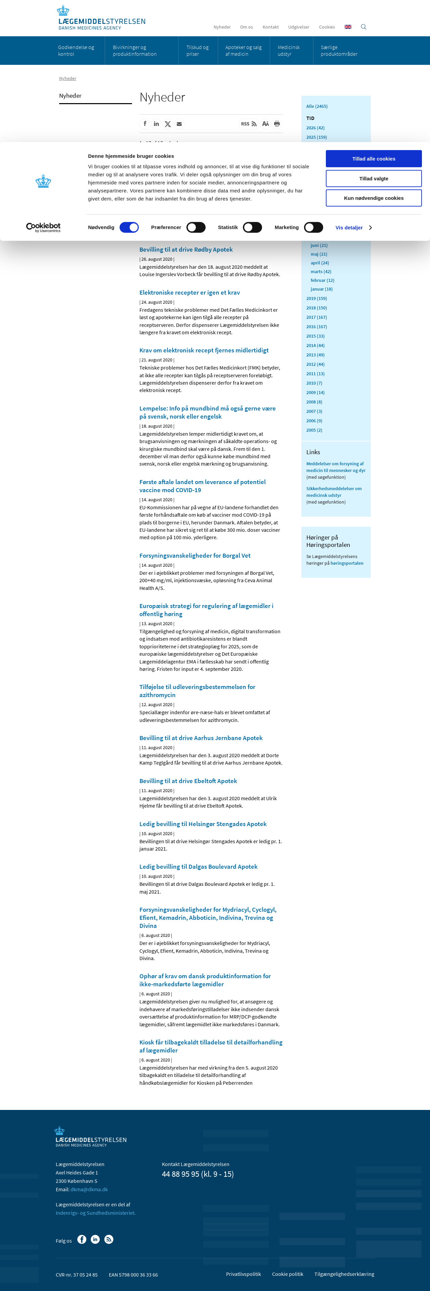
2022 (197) (316, 165)
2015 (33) (315, 336)
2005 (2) (314, 430)
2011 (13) (315, 374)
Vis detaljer (349, 85)
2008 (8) (314, 402)
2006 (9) (314, 421)
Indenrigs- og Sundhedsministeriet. (96, 1212)
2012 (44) (315, 364)
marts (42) (321, 271)
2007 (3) (314, 411)
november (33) (326, 202)
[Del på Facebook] (144, 124)
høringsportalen (347, 563)
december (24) (325, 193)
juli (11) (319, 236)
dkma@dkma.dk (89, 1189)
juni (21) (319, 245)
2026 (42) (315, 128)
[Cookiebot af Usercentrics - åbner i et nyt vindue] (43, 86)
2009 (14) (315, 392)
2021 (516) (316, 175)
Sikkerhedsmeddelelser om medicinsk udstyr (334, 491)
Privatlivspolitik (243, 1274)
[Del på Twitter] (167, 124)
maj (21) (319, 254)
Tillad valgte (373, 36)
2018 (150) (316, 308)
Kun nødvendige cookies (374, 56)
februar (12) (323, 280)
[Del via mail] (179, 124)
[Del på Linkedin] (156, 124)
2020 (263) (316, 184)
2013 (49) (315, 355)
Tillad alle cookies (373, 16)
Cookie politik (287, 1274)
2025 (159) (316, 137)
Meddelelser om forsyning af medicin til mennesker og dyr (336, 467)
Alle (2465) (317, 106)
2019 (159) (316, 298)
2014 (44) (315, 345)
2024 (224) (316, 146)
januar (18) (322, 289)
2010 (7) (314, 383)
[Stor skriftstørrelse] (265, 124)
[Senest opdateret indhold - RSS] (249, 124)
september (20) (326, 219)
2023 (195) (316, 156)
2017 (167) (316, 317)
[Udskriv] (276, 124)
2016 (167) (316, 327)
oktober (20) (323, 210)
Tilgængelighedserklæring (344, 1274)
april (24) (320, 263)
